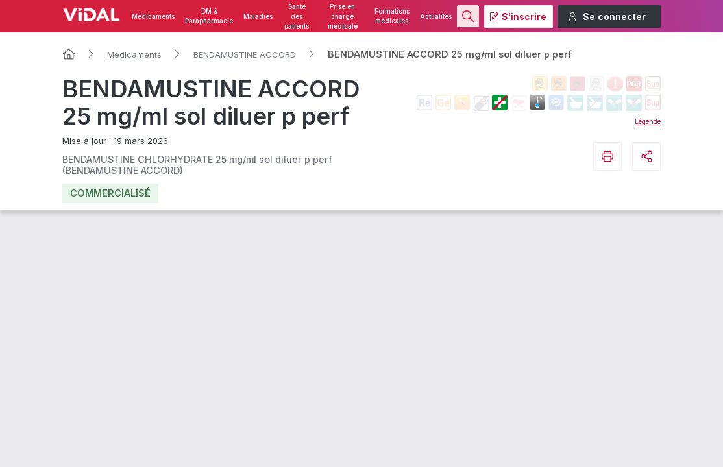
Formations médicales (392, 16)
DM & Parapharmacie (209, 16)
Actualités (436, 16)
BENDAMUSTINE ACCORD (244, 54)
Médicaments (153, 16)
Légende (648, 121)
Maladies (258, 16)
